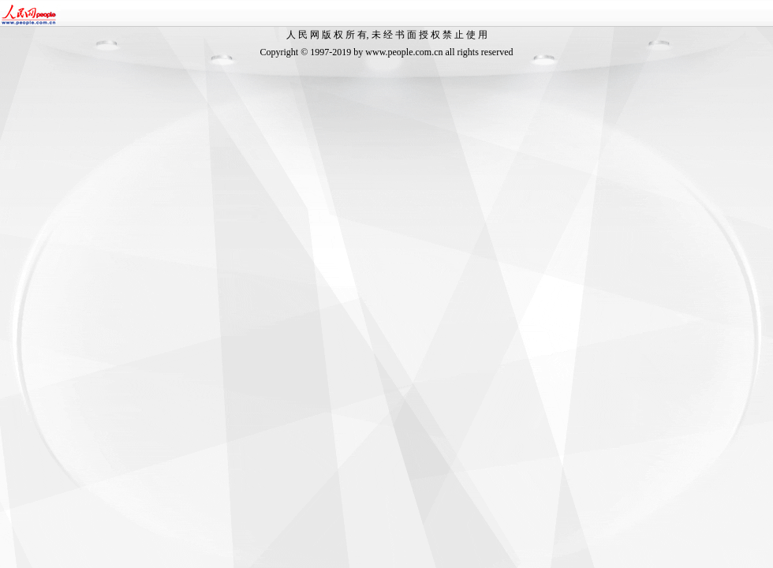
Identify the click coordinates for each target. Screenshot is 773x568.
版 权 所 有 (344, 34)
